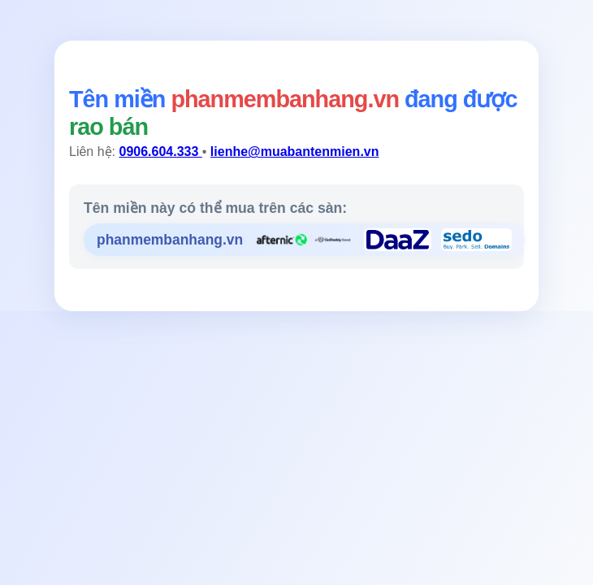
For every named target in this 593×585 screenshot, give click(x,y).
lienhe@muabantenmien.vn (294, 151)
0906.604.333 (160, 151)
